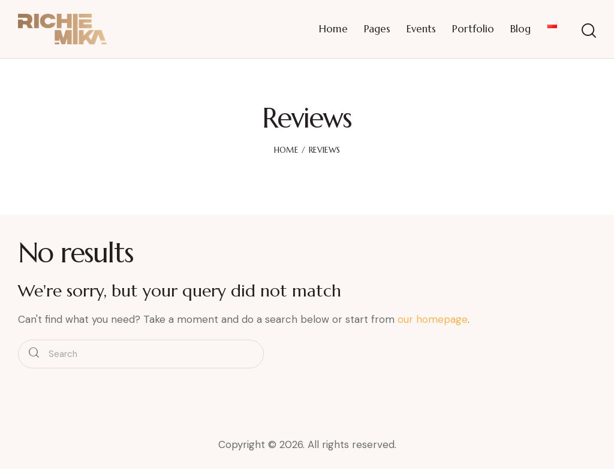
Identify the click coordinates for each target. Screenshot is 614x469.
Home (286, 150)
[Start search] (588, 31)
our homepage (433, 319)
